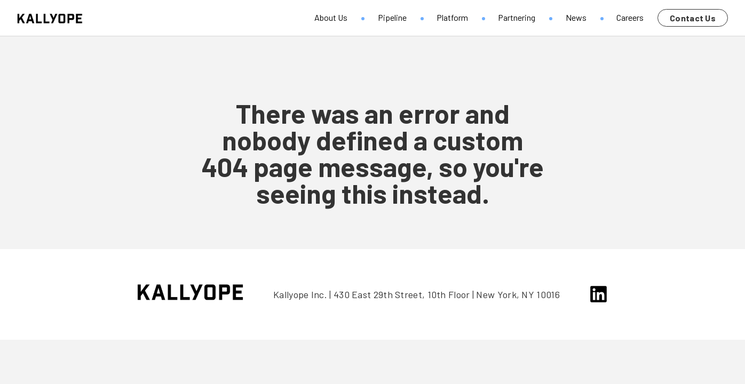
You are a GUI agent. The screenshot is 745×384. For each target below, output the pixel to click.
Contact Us (693, 18)
